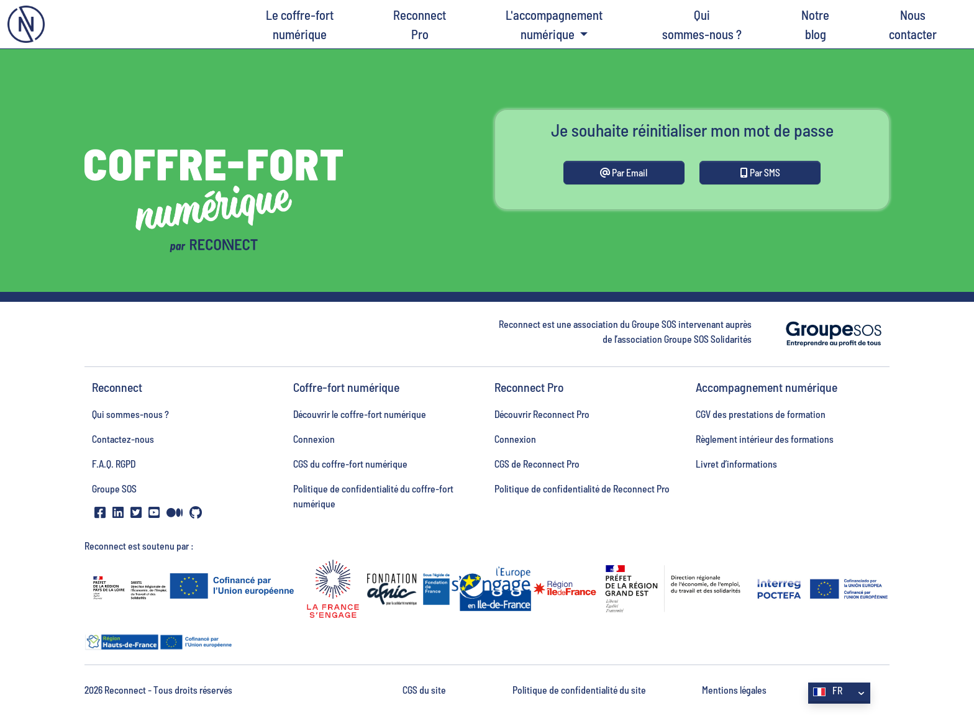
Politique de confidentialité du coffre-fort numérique (373, 496)
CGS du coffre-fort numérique (350, 464)
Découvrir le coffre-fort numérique (359, 414)
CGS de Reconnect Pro (537, 464)
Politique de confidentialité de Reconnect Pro (582, 488)
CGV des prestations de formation (761, 414)
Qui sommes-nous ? (130, 414)
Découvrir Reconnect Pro (541, 414)
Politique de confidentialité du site (579, 690)
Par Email (623, 172)
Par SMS (760, 172)
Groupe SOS (114, 488)
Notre (815, 25)
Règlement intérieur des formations (765, 439)
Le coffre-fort (300, 25)
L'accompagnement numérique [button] (554, 24)
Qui (702, 25)
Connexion (314, 439)
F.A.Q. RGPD (113, 464)
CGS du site (424, 690)
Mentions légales (734, 690)
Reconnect (419, 25)
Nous (913, 25)
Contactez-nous (123, 439)
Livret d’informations (736, 464)
